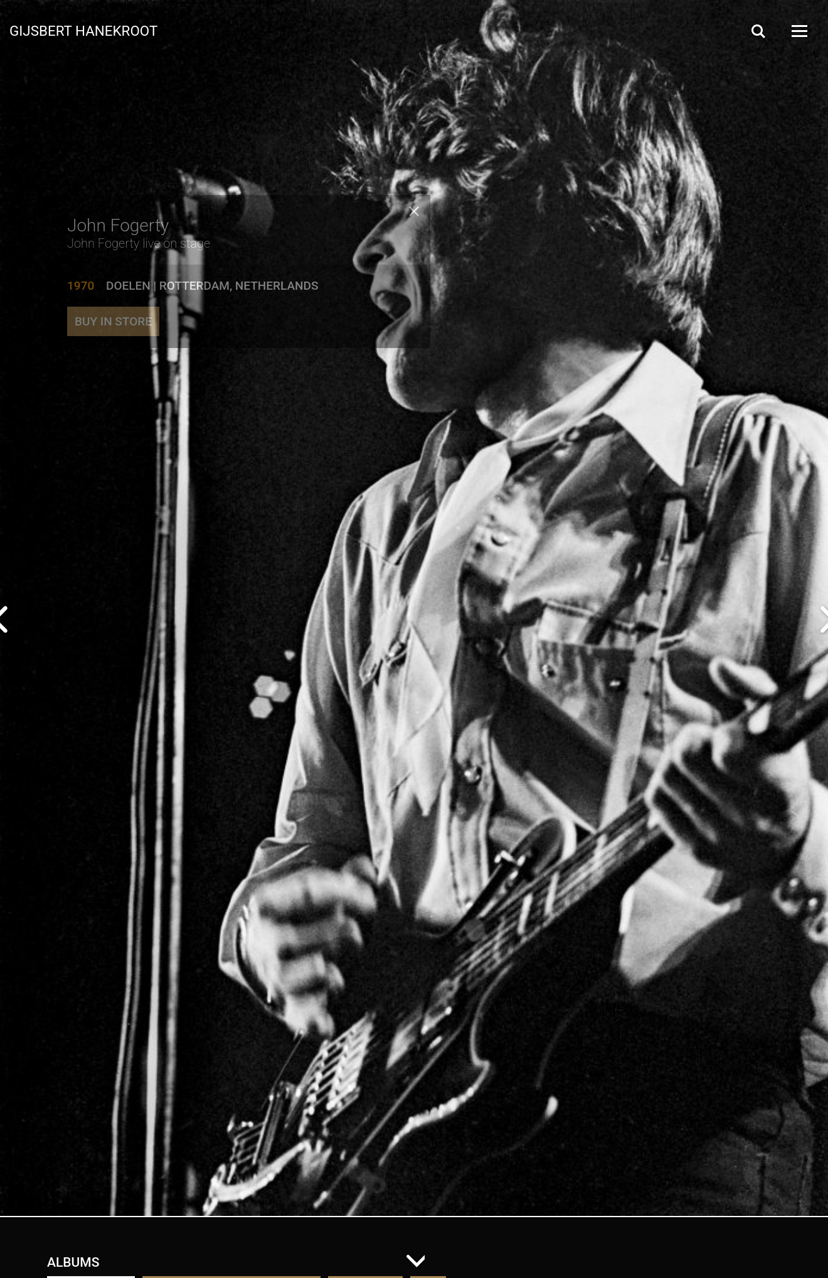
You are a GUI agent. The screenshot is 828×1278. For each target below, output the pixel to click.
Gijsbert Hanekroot (83, 30)
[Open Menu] (798, 31)
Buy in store (113, 337)
